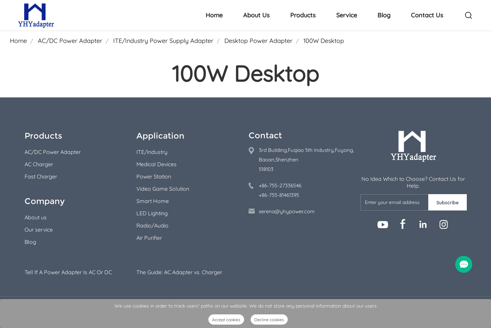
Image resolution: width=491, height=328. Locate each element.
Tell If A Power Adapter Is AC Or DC (68, 272)
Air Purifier (149, 237)
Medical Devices (156, 164)
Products (303, 15)
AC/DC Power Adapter (70, 41)
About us (36, 217)
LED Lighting (152, 213)
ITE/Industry (151, 152)
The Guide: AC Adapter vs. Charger (179, 272)
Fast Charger (41, 176)
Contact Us (427, 15)
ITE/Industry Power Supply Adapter (163, 41)
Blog (383, 15)
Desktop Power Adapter (258, 41)
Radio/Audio (152, 225)
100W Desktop (323, 41)
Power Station (153, 176)
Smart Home (152, 201)
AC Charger (39, 164)
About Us (256, 15)
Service (346, 15)
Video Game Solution (162, 188)
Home (214, 15)
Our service (39, 229)
